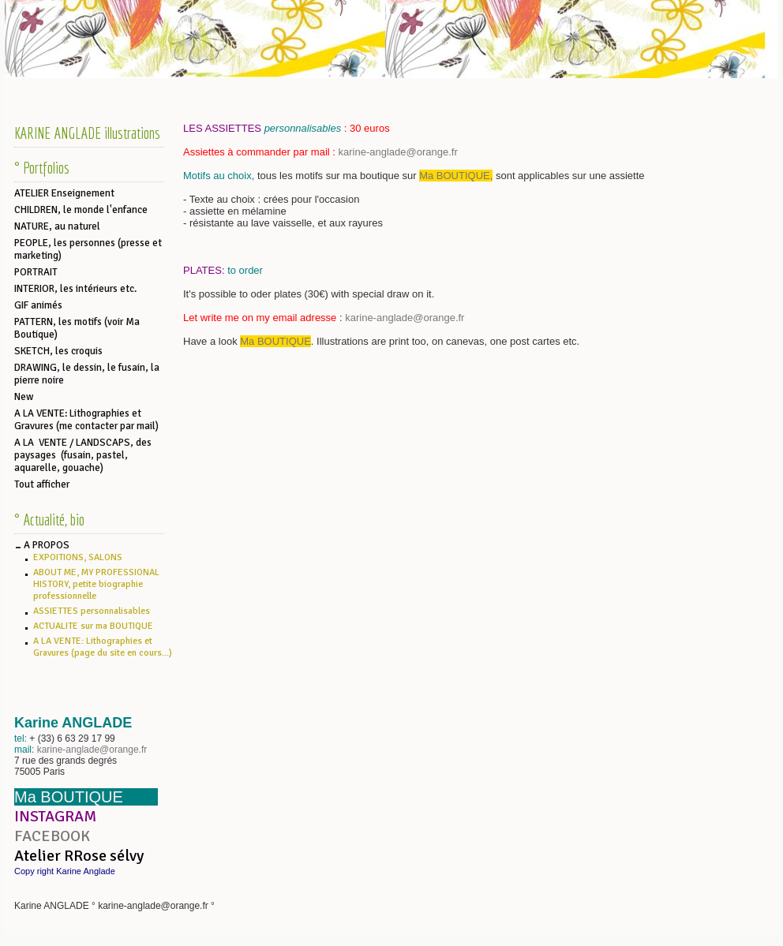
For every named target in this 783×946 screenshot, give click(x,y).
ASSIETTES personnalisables (91, 611)
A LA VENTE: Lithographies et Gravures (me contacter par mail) (86, 419)
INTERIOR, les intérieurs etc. (75, 288)
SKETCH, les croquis (58, 351)
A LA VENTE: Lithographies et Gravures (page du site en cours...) (102, 647)
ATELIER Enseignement (64, 193)
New (23, 397)
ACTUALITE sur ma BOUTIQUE (93, 626)
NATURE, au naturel (57, 226)
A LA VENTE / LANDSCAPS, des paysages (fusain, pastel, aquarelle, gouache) (83, 455)
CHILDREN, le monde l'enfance (81, 210)
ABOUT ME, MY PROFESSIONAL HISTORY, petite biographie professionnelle (96, 584)
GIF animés (38, 305)
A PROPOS (46, 545)
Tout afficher (41, 484)
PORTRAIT (36, 272)
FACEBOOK (52, 836)
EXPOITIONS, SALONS (77, 557)
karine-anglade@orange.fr (92, 749)
